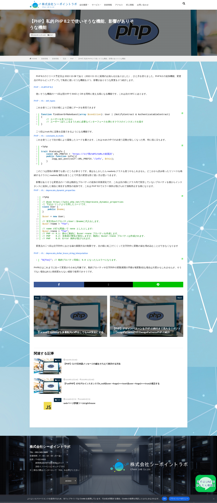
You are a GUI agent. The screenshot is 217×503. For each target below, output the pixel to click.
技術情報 (108, 5)
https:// (78, 154)
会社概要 (83, 5)
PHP (51, 35)
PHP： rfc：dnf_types (44, 100)
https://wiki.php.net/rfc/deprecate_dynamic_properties (88, 202)
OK (164, 499)
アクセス (119, 5)
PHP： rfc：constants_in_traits (49, 135)
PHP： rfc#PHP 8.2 (43, 87)
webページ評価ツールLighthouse (82, 402)
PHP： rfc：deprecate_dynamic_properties (54, 190)
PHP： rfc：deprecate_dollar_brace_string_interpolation (61, 252)
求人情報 (130, 5)
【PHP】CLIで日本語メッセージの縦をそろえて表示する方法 (98, 363)
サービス (96, 5)
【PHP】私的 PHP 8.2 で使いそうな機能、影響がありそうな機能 (101, 59)
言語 (64, 59)
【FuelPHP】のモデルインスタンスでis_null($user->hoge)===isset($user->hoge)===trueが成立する (120, 383)
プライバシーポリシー (179, 499)
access (68, 481)
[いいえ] (213, 498)
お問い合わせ (142, 5)
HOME (34, 59)
